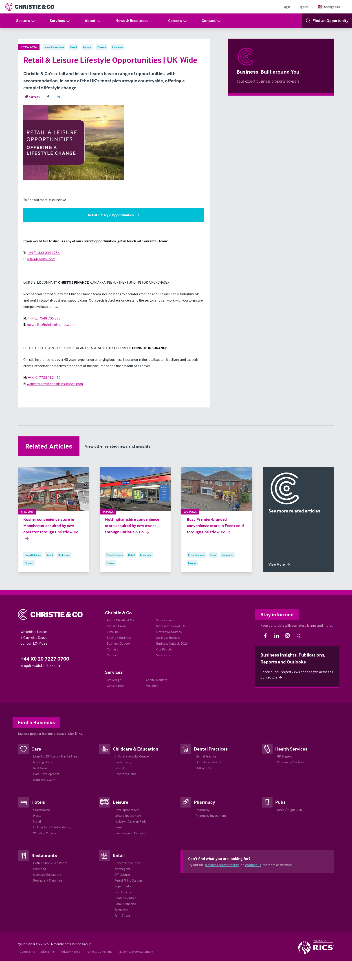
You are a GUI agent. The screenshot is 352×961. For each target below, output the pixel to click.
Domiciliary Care (44, 779)
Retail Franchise (125, 904)
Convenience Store (127, 863)
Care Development (46, 774)
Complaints (27, 951)
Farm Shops (122, 915)
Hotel (37, 821)
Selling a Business (168, 637)
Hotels (38, 802)
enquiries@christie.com (40, 665)
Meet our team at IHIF (171, 626)
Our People (164, 649)
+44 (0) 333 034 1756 (43, 252)
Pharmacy (204, 802)
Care (36, 749)
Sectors (25, 21)
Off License (122, 874)
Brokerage (114, 680)
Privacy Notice (70, 951)
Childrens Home (125, 774)
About (93, 21)
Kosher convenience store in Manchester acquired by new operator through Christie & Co (50, 529)
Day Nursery (122, 762)
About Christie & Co (120, 620)
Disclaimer (48, 951)
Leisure (120, 802)
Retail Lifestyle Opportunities (114, 215)
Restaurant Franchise (47, 880)
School (119, 768)
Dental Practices (211, 749)
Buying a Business (119, 637)
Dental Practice (206, 756)
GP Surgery (285, 756)
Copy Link (32, 97)
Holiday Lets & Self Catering (52, 827)
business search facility (222, 864)
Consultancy (115, 685)
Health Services (291, 749)
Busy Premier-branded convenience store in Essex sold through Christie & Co (215, 526)
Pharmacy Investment (211, 815)
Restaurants (44, 855)
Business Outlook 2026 (172, 643)
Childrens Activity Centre (131, 756)
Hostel (37, 815)
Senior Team (165, 620)
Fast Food (39, 869)
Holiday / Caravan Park (130, 821)
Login (286, 7)
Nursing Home (43, 762)
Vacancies (163, 655)
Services (60, 21)
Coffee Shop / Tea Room (50, 863)
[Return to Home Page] (29, 7)
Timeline (113, 632)
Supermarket (123, 886)
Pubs (280, 802)
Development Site (126, 810)
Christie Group (117, 626)
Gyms (118, 827)
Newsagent (122, 869)
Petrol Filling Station (128, 880)
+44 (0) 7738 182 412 (44, 377)
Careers (177, 21)
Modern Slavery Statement (136, 951)
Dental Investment (208, 762)
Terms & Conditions (99, 951)
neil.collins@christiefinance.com (51, 324)
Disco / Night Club (289, 810)
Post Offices (122, 892)
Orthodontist (204, 768)
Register (303, 7)
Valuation (152, 685)
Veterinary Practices (290, 762)
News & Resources (134, 21)
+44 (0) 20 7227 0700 (45, 658)
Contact (211, 21)
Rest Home (40, 768)
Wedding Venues (44, 833)
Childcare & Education (135, 749)
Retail (119, 855)
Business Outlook (118, 643)
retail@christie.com (41, 259)
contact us (253, 864)
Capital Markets (156, 680)
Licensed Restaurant (47, 874)
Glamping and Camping (130, 833)
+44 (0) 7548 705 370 (44, 318)
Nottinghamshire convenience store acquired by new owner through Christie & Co (132, 526)
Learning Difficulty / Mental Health (56, 756)
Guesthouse (41, 810)
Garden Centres (125, 898)
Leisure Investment (127, 815)
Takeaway (121, 909)
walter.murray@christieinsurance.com (55, 383)
